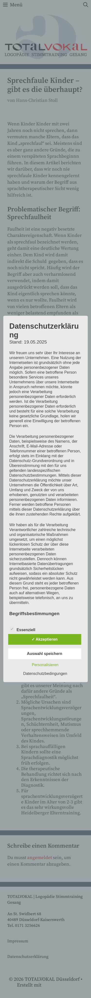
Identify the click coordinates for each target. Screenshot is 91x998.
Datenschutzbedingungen (45, 673)
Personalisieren (45, 665)
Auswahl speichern (44, 654)
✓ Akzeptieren (45, 639)
